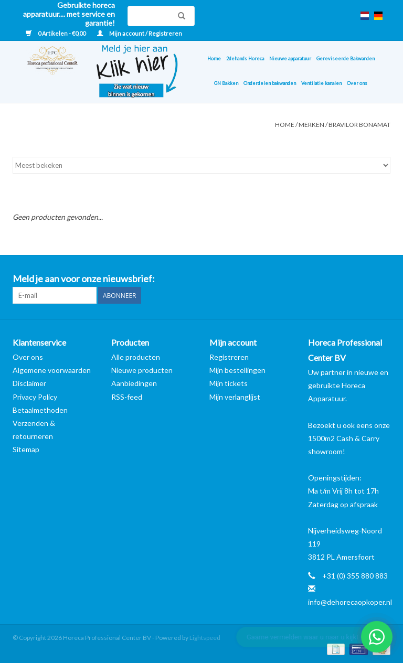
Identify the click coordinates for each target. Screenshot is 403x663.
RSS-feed (126, 396)
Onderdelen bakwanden (269, 83)
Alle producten (135, 356)
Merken (311, 125)
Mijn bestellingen (237, 370)
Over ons (357, 83)
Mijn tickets (228, 383)
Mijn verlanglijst (234, 396)
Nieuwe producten (142, 370)
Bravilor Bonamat (359, 125)
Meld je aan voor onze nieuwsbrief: (84, 278)
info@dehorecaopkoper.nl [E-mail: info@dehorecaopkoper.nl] (350, 601)
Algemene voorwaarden (52, 370)
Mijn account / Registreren (139, 33)
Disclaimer (29, 383)
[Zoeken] (161, 16)
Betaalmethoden (40, 409)
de (378, 16)
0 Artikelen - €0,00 (56, 33)
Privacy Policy (35, 396)
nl (364, 16)
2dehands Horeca (245, 58)
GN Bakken (226, 83)
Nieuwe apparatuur (290, 58)
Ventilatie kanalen (321, 83)
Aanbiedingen (134, 383)
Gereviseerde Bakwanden (345, 58)
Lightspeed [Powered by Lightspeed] (204, 637)
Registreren (229, 356)
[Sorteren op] (201, 165)
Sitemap (26, 449)
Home (214, 58)
